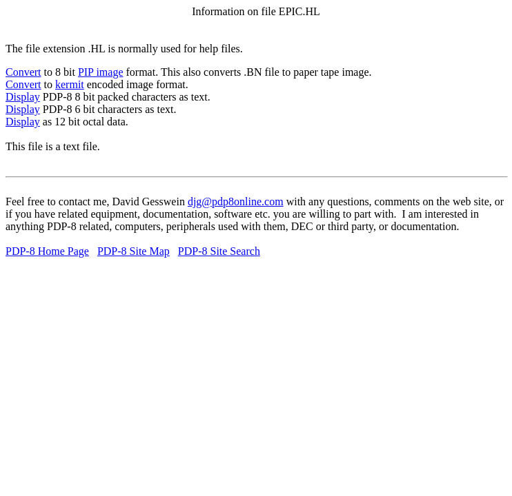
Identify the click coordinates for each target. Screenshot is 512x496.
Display (23, 97)
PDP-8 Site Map (133, 251)
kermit (69, 84)
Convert (23, 72)
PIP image (101, 72)
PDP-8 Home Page (47, 251)
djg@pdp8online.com (236, 201)
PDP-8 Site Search (219, 251)
